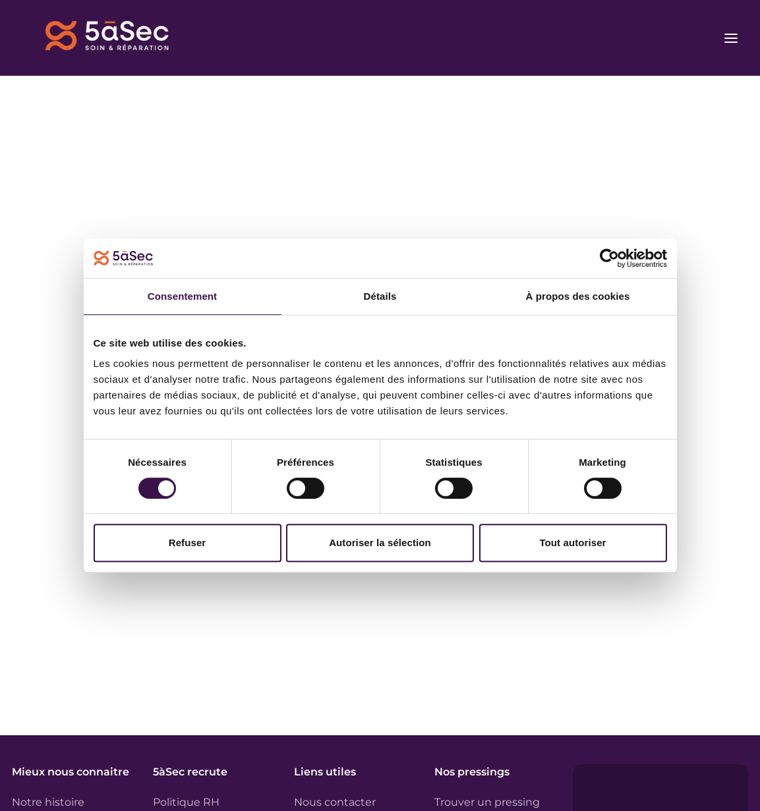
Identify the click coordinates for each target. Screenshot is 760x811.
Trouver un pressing (487, 802)
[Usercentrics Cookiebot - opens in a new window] (609, 258)
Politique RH (186, 802)
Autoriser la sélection (380, 542)
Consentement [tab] (182, 296)
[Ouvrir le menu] (731, 38)
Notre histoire (48, 802)
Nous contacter (335, 802)
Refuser (187, 542)
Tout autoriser (572, 542)
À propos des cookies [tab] (578, 296)
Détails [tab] (380, 296)
